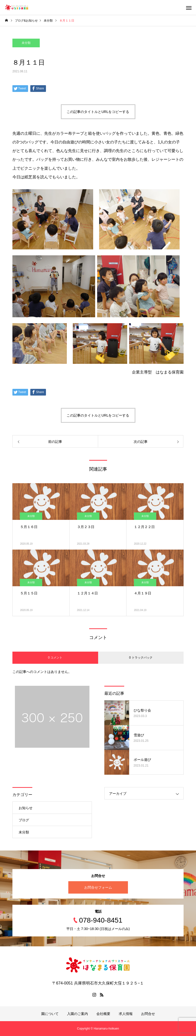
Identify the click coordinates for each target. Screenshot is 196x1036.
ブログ (24, 820)
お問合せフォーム (98, 887)
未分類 (26, 43)
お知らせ (26, 808)
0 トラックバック (141, 657)
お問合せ (148, 1014)
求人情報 (126, 1014)
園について (50, 1014)
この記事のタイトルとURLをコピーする (98, 112)
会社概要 (103, 1014)
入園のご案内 (77, 1014)
